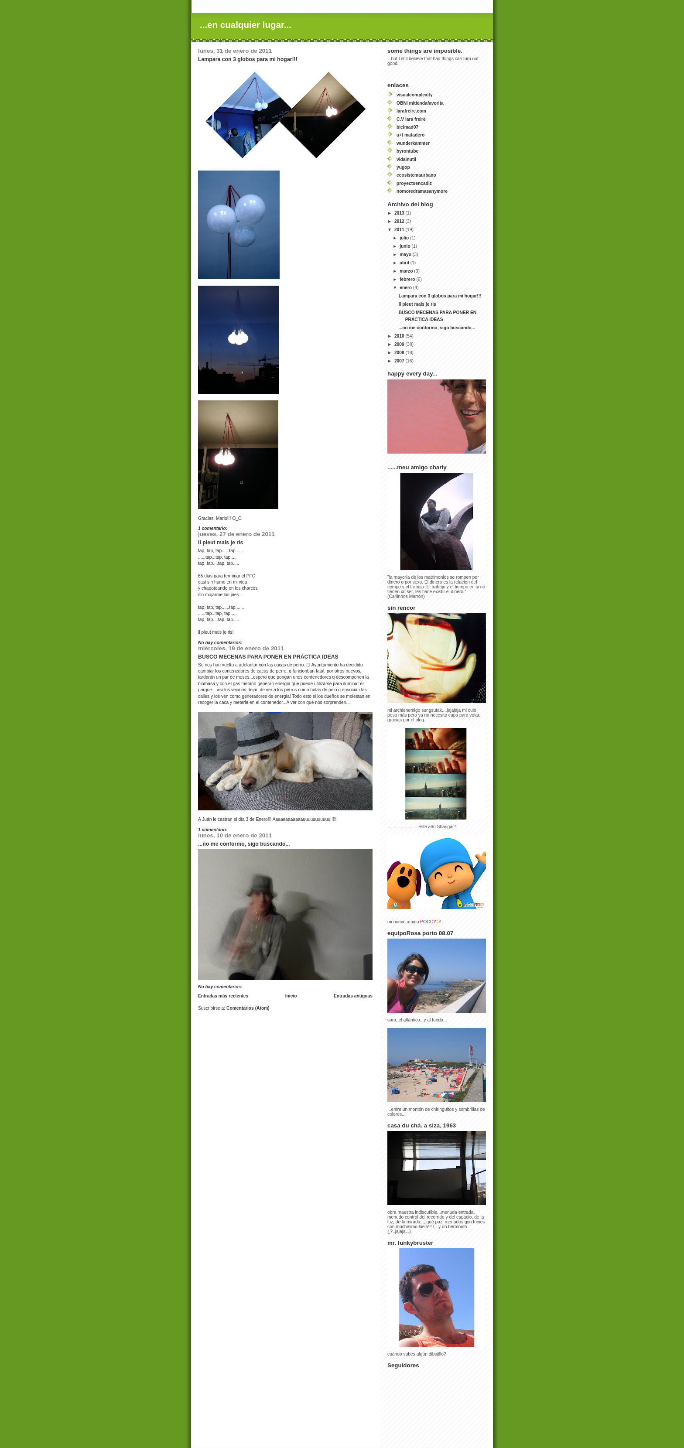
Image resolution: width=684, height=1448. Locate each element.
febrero (408, 279)
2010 (400, 336)
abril (405, 262)
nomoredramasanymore (422, 191)
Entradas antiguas (353, 996)
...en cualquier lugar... (245, 25)
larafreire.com (411, 111)
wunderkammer (413, 143)
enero (406, 287)
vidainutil (406, 159)
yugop (403, 167)
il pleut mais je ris (220, 543)
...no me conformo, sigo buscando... (244, 844)
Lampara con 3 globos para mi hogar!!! (248, 59)
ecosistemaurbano (416, 175)
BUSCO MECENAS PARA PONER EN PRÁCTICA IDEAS (268, 657)
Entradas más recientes (223, 996)
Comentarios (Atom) (248, 1008)
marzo (407, 271)
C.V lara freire (411, 119)
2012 (400, 221)
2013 (400, 213)
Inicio (291, 996)
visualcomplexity (415, 94)
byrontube (407, 151)
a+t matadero (410, 135)
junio (405, 246)
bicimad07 (407, 127)
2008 (400, 352)
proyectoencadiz (414, 183)
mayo (406, 254)
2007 (400, 361)
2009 (400, 344)
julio (405, 238)
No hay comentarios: (220, 642)
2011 (400, 229)
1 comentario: (213, 528)
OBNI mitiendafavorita (420, 103)
